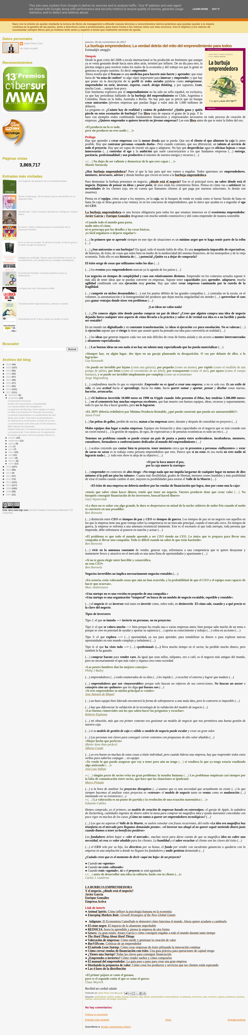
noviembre (14, 398)
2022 (9, 376)
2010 (9, 485)
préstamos (230, 997)
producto (240, 997)
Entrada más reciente (97, 1019)
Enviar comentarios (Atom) (116, 1026)
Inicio (168, 1019)
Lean (204, 997)
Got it (216, 9)
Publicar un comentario (96, 1014)
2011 (9, 482)
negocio (221, 997)
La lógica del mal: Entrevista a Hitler (36, 288)
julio (11, 446)
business (134, 997)
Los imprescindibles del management (25, 406)
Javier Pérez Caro (33, 43)
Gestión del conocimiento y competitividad (27, 404)
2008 (9, 491)
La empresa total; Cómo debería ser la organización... (32, 432)
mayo (11, 452)
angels (118, 997)
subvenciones (99, 999)
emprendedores (172, 997)
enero (12, 463)
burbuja (125, 997)
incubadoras (185, 997)
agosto (12, 443)
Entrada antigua (236, 1019)
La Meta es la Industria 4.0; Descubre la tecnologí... (31, 412)
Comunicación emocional (19, 401)
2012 (9, 479)
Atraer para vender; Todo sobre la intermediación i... (31, 418)
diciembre (13, 395)
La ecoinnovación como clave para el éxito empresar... (32, 423)
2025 (9, 367)
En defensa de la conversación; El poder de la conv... (32, 421)
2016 (9, 466)
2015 (9, 469)
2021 (9, 380)
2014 (9, 473)
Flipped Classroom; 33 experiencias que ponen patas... (33, 429)
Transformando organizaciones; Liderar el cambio (43, 303)
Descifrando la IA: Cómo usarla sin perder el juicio (43, 319)
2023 (9, 373)
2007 (9, 494)
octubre (12, 438)
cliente (147, 997)
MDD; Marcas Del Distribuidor (21, 426)
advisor (110, 997)
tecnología (111, 999)
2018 (9, 389)
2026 (9, 364)
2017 (9, 392)
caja (141, 997)
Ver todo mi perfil (29, 48)
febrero (12, 461)
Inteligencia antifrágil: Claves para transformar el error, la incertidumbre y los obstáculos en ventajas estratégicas (46, 258)
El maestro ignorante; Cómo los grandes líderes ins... (32, 435)
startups (88, 999)
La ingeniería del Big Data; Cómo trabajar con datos (31, 409)
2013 (9, 476)
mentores (212, 997)
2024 (9, 370)
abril (11, 455)
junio (11, 449)
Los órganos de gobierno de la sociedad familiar (42, 181)
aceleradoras (100, 997)
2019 (9, 386)
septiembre (14, 440)
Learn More (200, 9)
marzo (12, 458)
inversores (197, 997)
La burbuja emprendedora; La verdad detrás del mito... (32, 415)
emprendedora (157, 997)
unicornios (121, 999)
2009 (9, 488)
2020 (9, 383)
